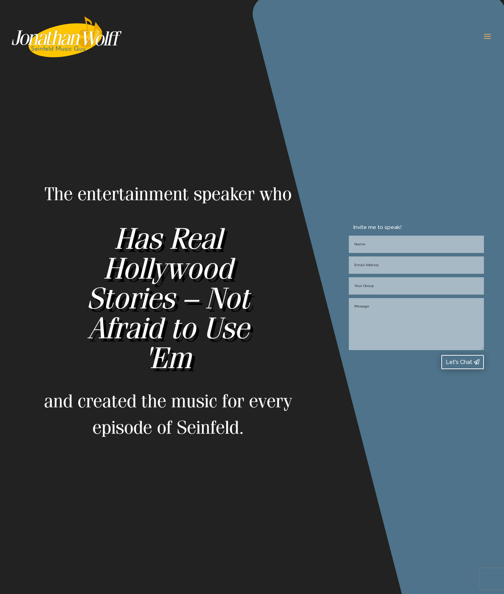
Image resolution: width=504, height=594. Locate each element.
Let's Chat (459, 362)
